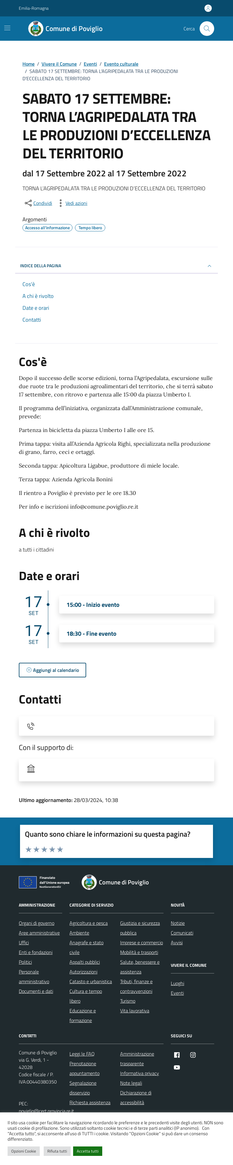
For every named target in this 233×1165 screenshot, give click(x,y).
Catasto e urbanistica (90, 981)
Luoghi (177, 983)
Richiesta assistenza (89, 1102)
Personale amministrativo (34, 976)
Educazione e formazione (82, 1015)
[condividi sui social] (37, 203)
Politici (25, 962)
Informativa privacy (139, 1073)
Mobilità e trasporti (139, 952)
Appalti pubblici (84, 962)
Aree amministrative (39, 932)
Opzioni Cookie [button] (23, 1151)
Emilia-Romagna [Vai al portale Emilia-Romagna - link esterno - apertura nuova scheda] (34, 8)
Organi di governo (36, 923)
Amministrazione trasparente (137, 1058)
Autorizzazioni (83, 971)
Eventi (177, 993)
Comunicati (182, 932)
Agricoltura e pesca (88, 923)
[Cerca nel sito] (207, 28)
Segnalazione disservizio (82, 1087)
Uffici (24, 942)
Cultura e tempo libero (85, 995)
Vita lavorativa (134, 1010)
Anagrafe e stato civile (86, 947)
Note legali (131, 1083)
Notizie (178, 923)
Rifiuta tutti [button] (57, 1151)
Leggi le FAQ (82, 1053)
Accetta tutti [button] (88, 1151)
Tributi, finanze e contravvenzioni (136, 986)
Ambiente (79, 932)
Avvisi (177, 942)
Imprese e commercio (141, 942)
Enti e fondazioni (35, 952)
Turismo (127, 1000)
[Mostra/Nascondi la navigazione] (7, 28)
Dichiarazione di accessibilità (135, 1097)
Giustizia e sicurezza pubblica (140, 927)
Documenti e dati (36, 991)
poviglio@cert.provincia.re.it (46, 1111)
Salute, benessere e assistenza (140, 966)
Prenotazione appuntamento (84, 1068)
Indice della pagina (116, 266)
